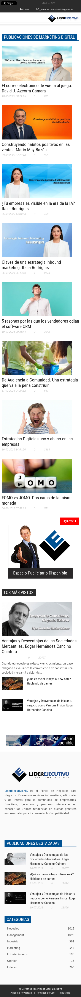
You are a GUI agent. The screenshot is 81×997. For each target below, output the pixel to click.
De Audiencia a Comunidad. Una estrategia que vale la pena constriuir (40, 382)
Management (40, 935)
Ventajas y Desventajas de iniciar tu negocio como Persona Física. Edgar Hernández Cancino (50, 705)
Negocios (40, 928)
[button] (16, 18)
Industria (40, 941)
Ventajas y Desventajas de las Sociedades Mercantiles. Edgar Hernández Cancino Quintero (39, 646)
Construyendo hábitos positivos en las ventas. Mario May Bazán (36, 147)
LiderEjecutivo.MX (16, 791)
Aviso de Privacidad (21, 992)
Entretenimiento (40, 954)
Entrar (24, 9)
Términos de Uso (45, 992)
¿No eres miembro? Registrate (54, 9)
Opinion (40, 961)
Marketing (40, 948)
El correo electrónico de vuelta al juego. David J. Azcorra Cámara (37, 88)
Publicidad (64, 992)
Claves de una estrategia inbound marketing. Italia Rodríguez (31, 265)
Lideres (40, 967)
